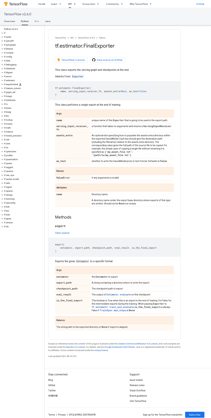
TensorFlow (60, 38)
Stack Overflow (138, 390)
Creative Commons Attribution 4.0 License (138, 343)
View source (62, 233)
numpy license (101, 350)
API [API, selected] (70, 3)
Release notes (137, 385)
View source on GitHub (107, 60)
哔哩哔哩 (53, 395)
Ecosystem (89, 3)
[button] (21, 33)
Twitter (52, 390)
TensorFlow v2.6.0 (17, 14)
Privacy (62, 414)
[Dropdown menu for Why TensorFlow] (152, 4)
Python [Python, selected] (25, 21)
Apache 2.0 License (75, 347)
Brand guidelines (138, 395)
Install (41, 3)
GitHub (200, 3)
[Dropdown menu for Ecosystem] (99, 4)
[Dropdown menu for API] (76, 4)
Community (112, 3)
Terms (51, 414)
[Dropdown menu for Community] (123, 4)
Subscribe (194, 414)
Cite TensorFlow (138, 401)
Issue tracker (136, 380)
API (72, 38)
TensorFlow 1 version (71, 60)
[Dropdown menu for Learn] (61, 4)
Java (47, 21)
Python (102, 38)
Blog (50, 380)
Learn (54, 3)
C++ (37, 21)
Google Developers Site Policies (119, 347)
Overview (9, 21)
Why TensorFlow (139, 3)
